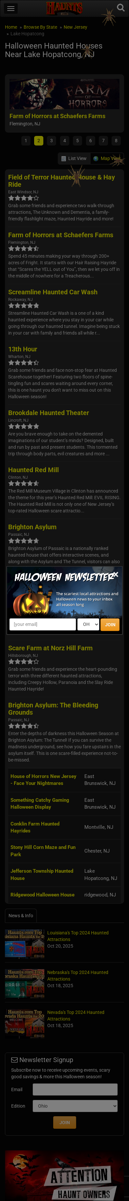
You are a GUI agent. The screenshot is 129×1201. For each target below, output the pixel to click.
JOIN (110, 625)
